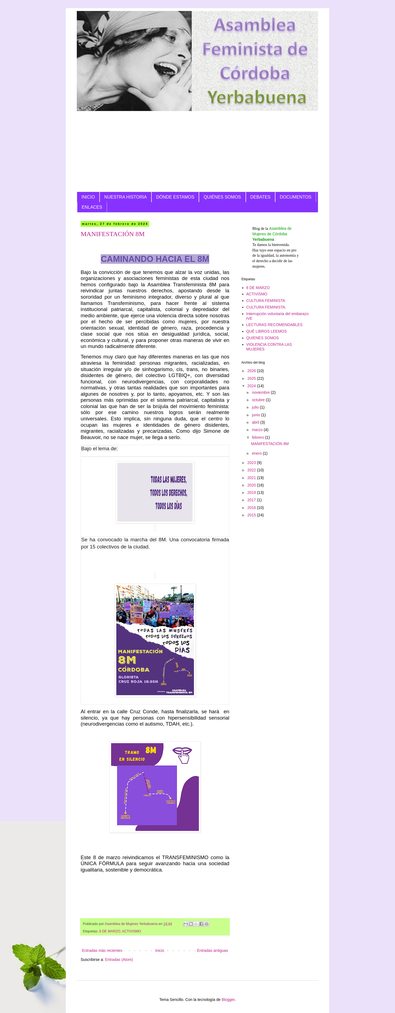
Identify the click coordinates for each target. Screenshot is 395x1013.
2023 (252, 462)
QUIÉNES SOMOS (222, 197)
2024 (252, 386)
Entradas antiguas (212, 950)
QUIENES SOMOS (262, 338)
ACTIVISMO (131, 931)
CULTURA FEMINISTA (265, 300)
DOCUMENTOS (295, 197)
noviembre (261, 392)
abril (256, 422)
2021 (252, 478)
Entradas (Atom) (119, 959)
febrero (258, 437)
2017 (252, 500)
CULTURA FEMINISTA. (266, 307)
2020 (252, 485)
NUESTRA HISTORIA (125, 197)
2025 (252, 378)
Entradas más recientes (102, 950)
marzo (258, 430)
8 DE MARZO (109, 931)
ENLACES (92, 207)
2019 (252, 492)
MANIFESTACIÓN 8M (113, 233)
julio (256, 407)
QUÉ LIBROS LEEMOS (266, 331)
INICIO (88, 197)
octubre (259, 400)
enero (257, 453)
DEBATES (260, 197)
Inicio (159, 950)
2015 (252, 515)
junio (256, 415)
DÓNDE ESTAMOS (175, 197)
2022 (252, 470)
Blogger (228, 999)
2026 (252, 371)
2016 (252, 507)
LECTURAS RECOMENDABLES (274, 324)
